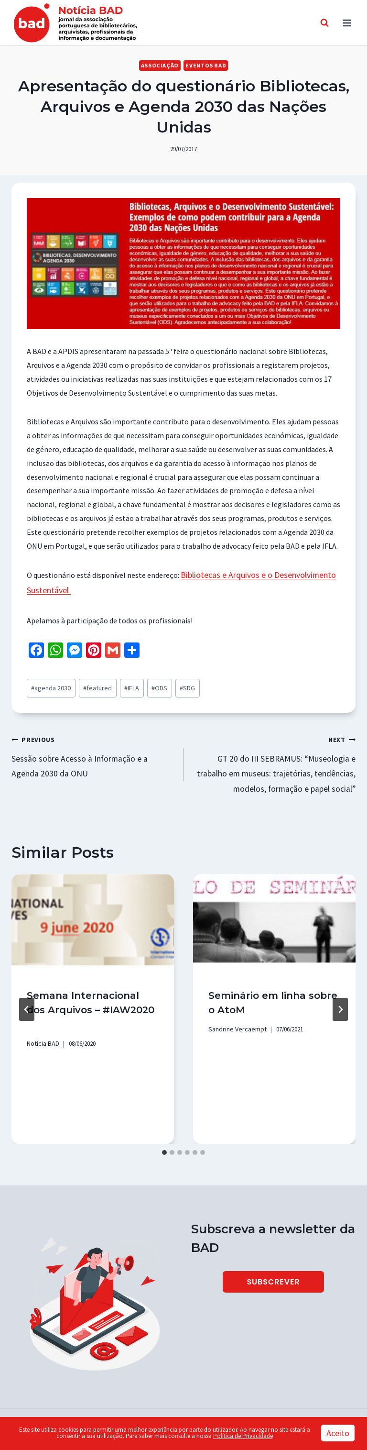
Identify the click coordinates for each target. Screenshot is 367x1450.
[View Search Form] (324, 23)
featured (89, 684)
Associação (161, 65)
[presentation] (92, 909)
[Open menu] (347, 22)
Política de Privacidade (243, 1436)
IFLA (119, 684)
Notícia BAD (42, 1032)
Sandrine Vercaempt (234, 1018)
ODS (144, 684)
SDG (169, 684)
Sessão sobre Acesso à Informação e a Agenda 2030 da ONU (93, 748)
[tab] (164, 1141)
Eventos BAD (204, 65)
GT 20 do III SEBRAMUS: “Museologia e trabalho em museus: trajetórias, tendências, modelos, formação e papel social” (273, 755)
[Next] (340, 998)
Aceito (337, 1433)
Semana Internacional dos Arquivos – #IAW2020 (92, 999)
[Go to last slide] (26, 998)
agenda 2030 (48, 684)
